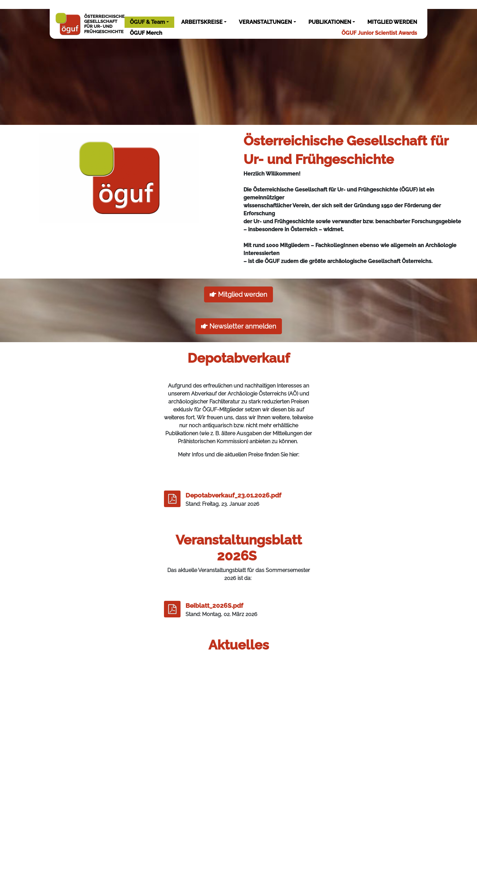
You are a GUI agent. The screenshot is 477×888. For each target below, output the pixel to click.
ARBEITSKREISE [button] (202, 22)
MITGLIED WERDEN (392, 22)
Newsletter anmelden (238, 326)
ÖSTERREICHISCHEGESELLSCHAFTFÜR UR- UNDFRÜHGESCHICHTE (90, 24)
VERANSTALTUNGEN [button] (265, 22)
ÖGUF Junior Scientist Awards (379, 33)
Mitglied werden (238, 294)
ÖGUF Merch (146, 33)
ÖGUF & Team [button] (147, 22)
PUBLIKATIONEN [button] (329, 22)
